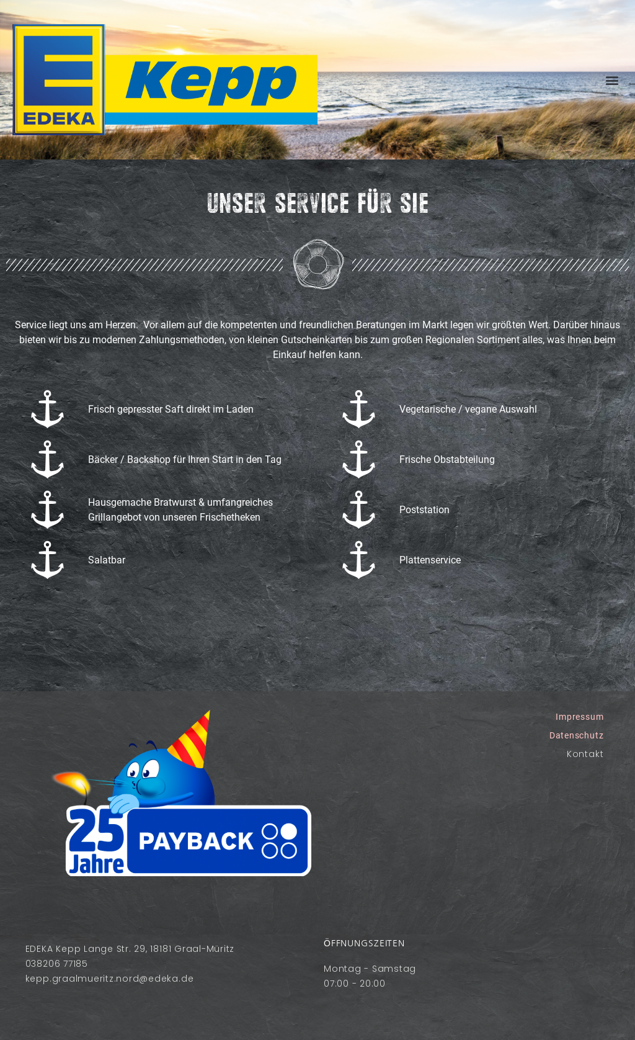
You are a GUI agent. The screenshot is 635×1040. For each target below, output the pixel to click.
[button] (612, 79)
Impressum (579, 717)
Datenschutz (576, 735)
